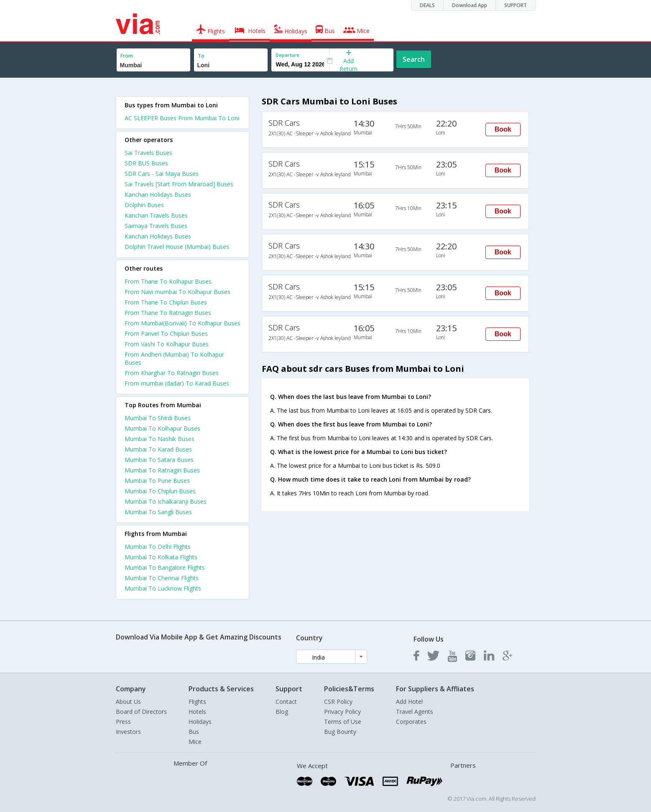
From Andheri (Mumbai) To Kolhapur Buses (174, 358)
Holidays (200, 722)
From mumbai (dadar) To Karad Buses (177, 383)
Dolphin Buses (144, 205)
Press (123, 722)
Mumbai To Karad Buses (158, 449)
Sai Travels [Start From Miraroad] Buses (179, 184)
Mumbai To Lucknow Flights (163, 588)
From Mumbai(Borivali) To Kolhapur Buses (182, 323)
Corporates (411, 722)
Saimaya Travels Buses (156, 226)
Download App (469, 5)
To (201, 55)
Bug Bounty (340, 732)
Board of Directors (141, 712)
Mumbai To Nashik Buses (159, 439)
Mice (195, 742)
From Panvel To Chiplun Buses (166, 333)
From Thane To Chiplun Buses (166, 302)
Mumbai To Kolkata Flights (161, 557)
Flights (197, 701)
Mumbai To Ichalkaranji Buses (166, 501)
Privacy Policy (342, 712)
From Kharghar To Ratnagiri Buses (172, 373)
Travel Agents (414, 712)
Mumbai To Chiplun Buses (160, 491)
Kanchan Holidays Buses (158, 194)
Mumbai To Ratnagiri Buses (162, 470)
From (126, 55)
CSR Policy (338, 701)
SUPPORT (515, 5)
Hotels (197, 712)
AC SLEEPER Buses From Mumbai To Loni (182, 118)
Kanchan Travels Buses (156, 215)
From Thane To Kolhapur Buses (168, 281)
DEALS (427, 5)
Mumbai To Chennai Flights (162, 578)
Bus (194, 732)
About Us (128, 701)
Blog (282, 712)
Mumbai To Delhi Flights (158, 547)
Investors (128, 732)
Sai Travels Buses (148, 153)
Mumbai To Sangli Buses (158, 512)
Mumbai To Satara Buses (159, 460)
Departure (287, 55)
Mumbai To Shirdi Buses (158, 418)
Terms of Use (342, 722)
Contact (286, 701)
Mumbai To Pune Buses (157, 481)
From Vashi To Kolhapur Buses (167, 344)
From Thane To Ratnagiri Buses (168, 313)
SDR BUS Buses (146, 163)
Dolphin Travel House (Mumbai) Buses (177, 247)
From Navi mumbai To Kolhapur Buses (177, 292)
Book (503, 129)
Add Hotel (409, 701)
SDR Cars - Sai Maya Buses (162, 174)
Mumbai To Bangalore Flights (165, 567)
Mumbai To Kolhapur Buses (162, 428)
